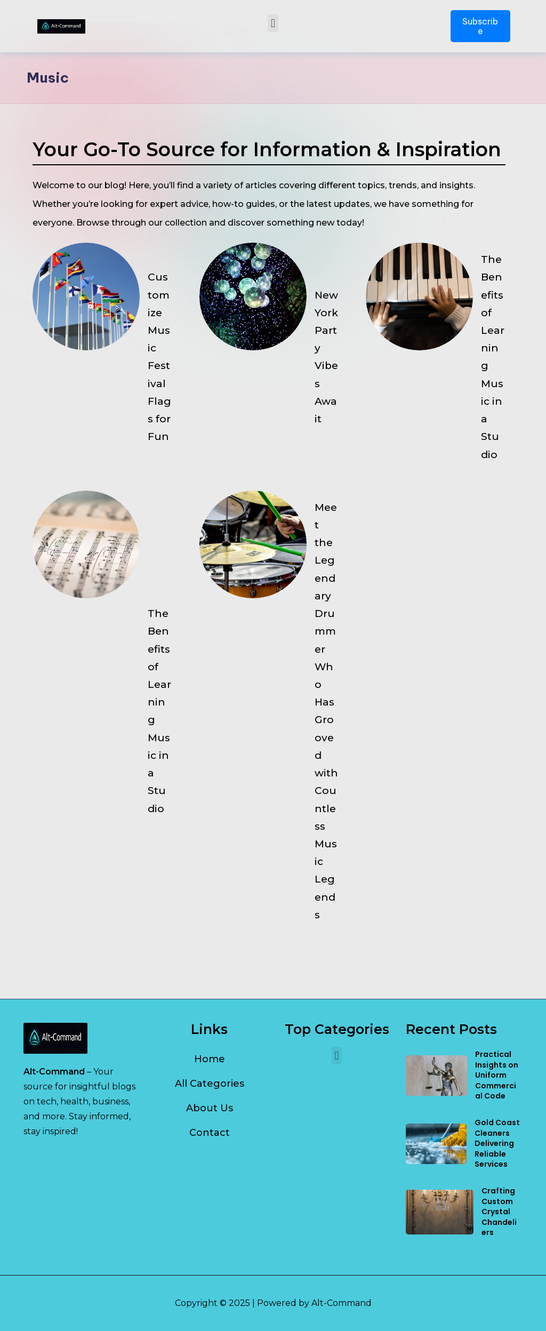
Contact (209, 1132)
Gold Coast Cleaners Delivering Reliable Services (497, 1143)
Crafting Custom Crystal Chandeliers (499, 1211)
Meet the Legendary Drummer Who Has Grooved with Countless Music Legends (327, 742)
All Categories (209, 1083)
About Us (209, 1108)
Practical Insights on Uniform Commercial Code (496, 1075)
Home (209, 1059)
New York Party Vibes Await (327, 363)
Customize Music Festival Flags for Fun (160, 362)
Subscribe (480, 26)
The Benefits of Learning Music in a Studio (493, 362)
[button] (273, 23)
